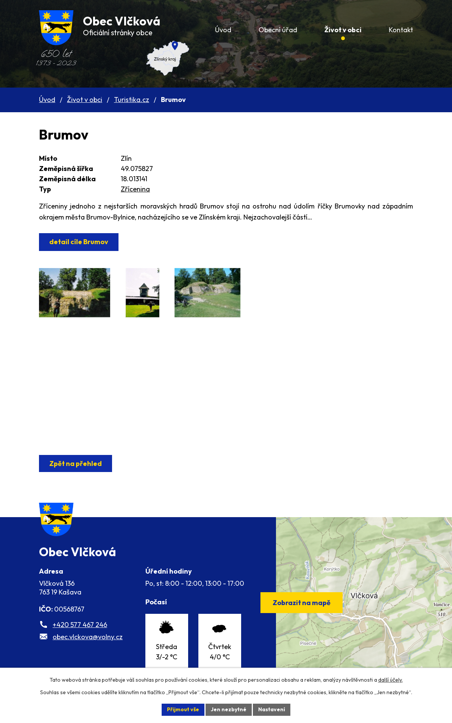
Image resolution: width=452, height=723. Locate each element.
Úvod (47, 99)
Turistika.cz (131, 99)
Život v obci (84, 99)
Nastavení (271, 709)
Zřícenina (135, 189)
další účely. (390, 679)
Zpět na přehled (75, 463)
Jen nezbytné (228, 709)
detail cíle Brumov (78, 241)
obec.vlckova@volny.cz (88, 638)
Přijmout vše (183, 709)
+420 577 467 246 (80, 626)
